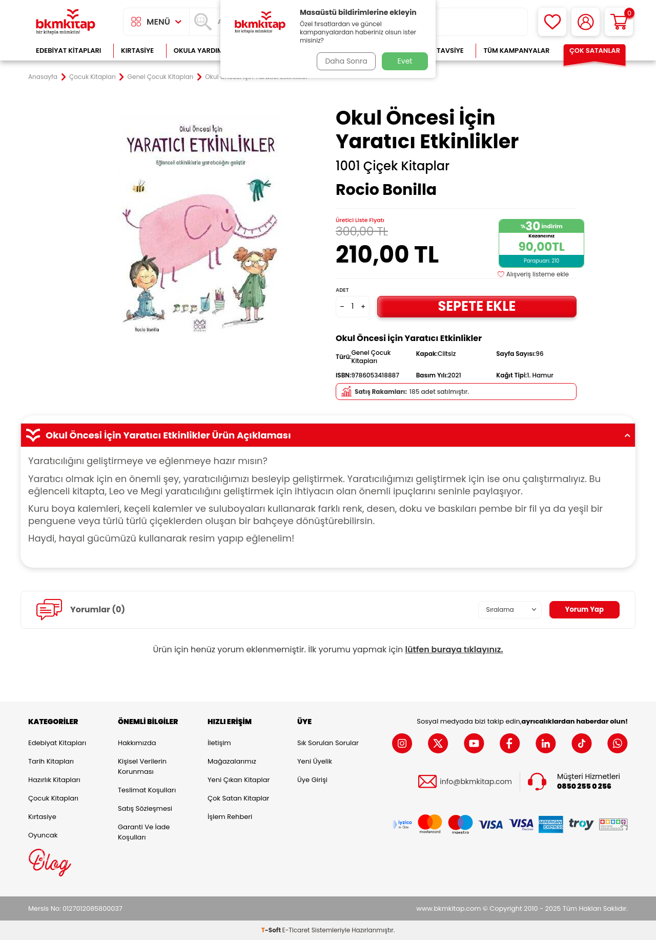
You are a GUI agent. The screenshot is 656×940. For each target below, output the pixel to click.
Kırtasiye (137, 50)
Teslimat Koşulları (147, 790)
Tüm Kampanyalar (516, 50)
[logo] (65, 22)
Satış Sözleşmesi (145, 808)
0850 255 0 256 (584, 786)
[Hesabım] (585, 22)
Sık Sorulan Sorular (328, 743)
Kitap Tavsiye (440, 50)
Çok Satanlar (594, 50)
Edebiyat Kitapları (68, 50)
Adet (342, 290)
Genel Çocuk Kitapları (161, 77)
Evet (405, 61)
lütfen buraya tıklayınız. (454, 649)
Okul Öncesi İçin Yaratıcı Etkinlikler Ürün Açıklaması (328, 435)
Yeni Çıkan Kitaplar (239, 780)
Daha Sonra (345, 61)
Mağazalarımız (232, 761)
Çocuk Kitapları (92, 77)
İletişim (219, 743)
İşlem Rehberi (230, 817)
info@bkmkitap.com (476, 782)
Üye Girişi (312, 780)
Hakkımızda (137, 743)
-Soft (271, 930)
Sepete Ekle (477, 306)
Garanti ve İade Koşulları (144, 832)
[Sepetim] (619, 22)
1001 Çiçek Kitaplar (392, 166)
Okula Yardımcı (202, 50)
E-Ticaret (296, 930)
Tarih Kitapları (51, 761)
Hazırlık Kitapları (54, 780)
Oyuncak (43, 835)
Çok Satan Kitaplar (238, 798)
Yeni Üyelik (314, 761)
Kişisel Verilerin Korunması (142, 766)
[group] (199, 226)
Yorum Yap (583, 610)
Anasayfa (42, 77)
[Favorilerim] (552, 22)
